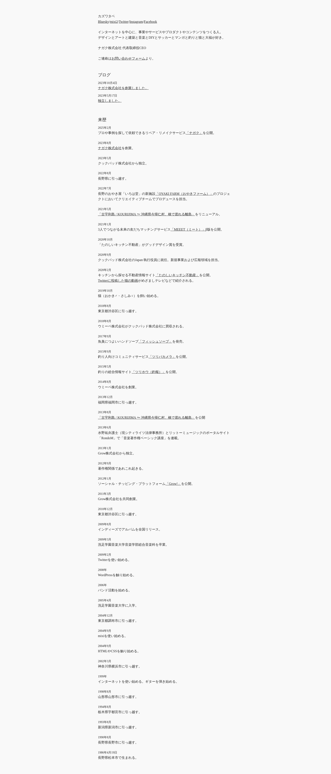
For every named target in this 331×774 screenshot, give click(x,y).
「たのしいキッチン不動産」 (177, 275)
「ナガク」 (194, 133)
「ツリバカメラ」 (162, 356)
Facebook (150, 21)
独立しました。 (110, 101)
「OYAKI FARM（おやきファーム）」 (184, 194)
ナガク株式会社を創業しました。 (123, 88)
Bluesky (103, 21)
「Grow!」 (173, 483)
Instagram (136, 21)
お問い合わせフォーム (128, 58)
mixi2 (114, 21)
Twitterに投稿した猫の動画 (118, 280)
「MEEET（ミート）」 (188, 229)
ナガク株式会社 (110, 148)
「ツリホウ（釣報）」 (149, 372)
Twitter (124, 21)
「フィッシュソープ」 (155, 341)
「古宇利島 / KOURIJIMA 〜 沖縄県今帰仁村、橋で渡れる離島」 (146, 214)
